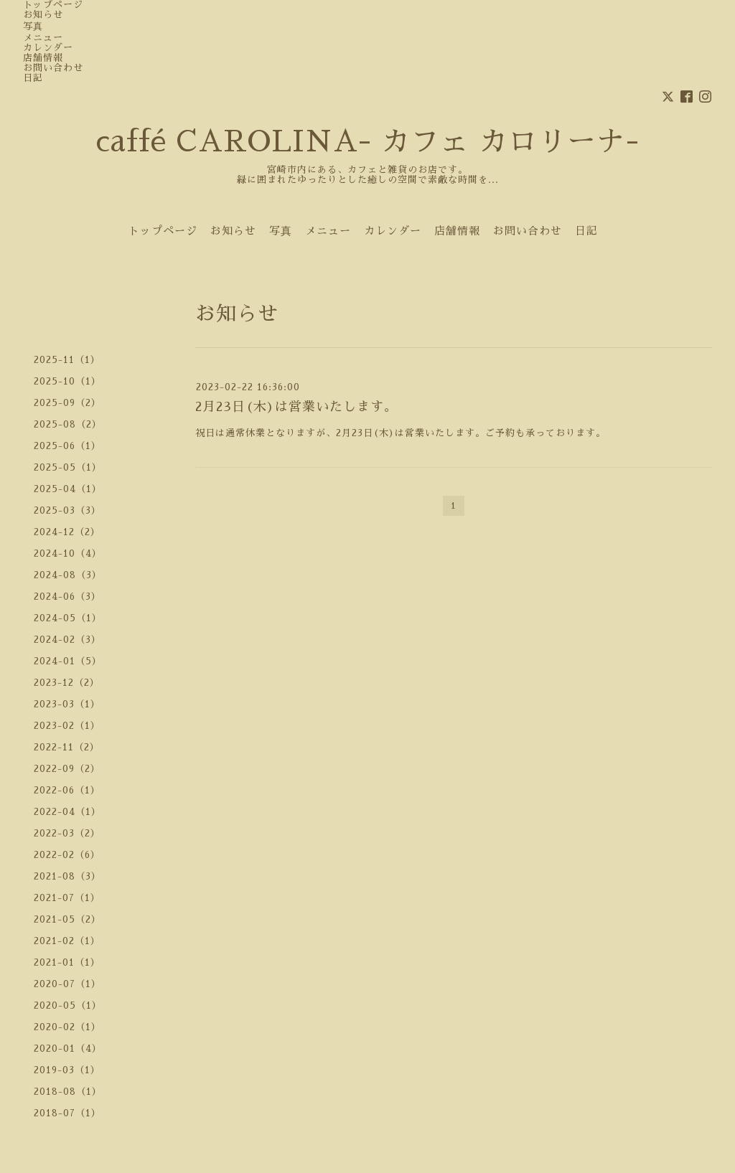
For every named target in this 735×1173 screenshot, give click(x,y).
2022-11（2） (67, 747)
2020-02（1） (67, 1027)
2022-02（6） (67, 854)
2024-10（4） (68, 553)
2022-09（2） (67, 768)
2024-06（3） (67, 596)
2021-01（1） (67, 962)
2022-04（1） (67, 811)
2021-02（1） (67, 941)
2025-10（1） (67, 381)
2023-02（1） (67, 725)
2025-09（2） (67, 403)
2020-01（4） (68, 1048)
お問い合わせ (53, 67)
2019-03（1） (67, 1070)
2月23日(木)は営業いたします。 (296, 406)
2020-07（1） (67, 984)
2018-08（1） (68, 1091)
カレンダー (48, 47)
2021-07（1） (67, 898)
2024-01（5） (68, 661)
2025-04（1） (68, 489)
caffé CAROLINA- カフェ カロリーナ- (367, 142)
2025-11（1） (67, 359)
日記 (33, 78)
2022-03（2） (67, 833)
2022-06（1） (67, 790)
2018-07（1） (67, 1113)
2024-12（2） (67, 532)
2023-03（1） (67, 704)
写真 (33, 26)
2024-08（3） (68, 575)
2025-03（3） (67, 510)
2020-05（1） (68, 1005)
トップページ (53, 4)
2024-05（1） (68, 618)
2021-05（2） (67, 919)
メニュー (43, 37)
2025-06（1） (67, 446)
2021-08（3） (67, 876)
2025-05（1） (68, 467)
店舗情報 (43, 57)
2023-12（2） (67, 682)
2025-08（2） (68, 424)
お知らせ (43, 14)
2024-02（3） (67, 639)
